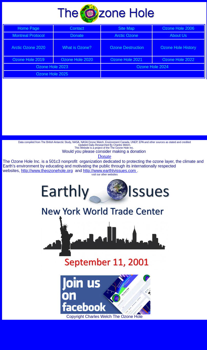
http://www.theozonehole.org (47, 170)
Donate (104, 156)
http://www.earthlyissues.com (110, 170)
